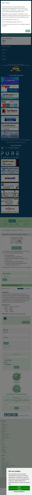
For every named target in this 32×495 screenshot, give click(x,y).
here (18, 19)
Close (27, 31)
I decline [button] (19, 489)
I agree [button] (19, 487)
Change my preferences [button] (19, 491)
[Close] (29, 2)
